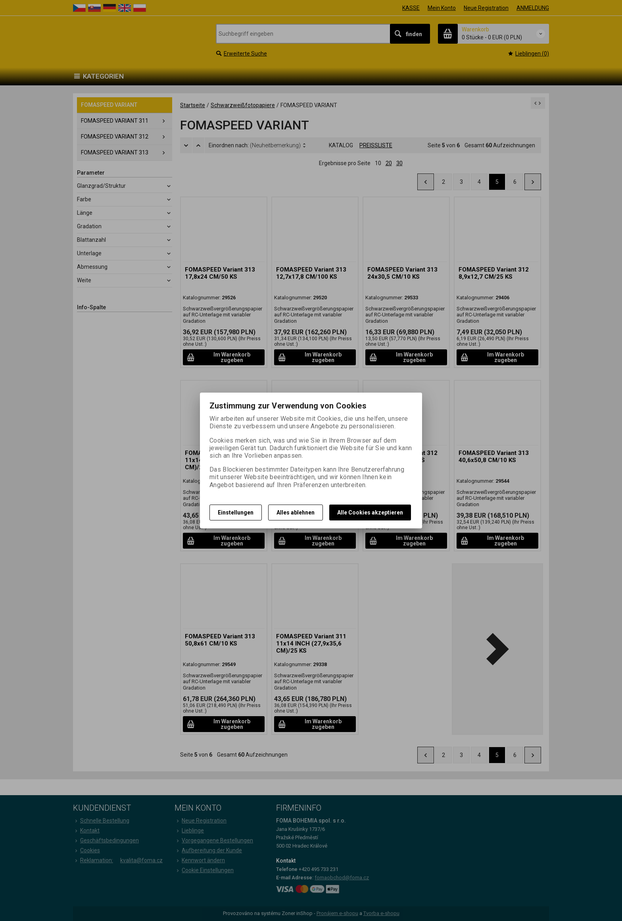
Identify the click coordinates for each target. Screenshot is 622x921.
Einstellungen (235, 512)
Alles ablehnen (295, 512)
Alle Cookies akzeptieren (370, 512)
